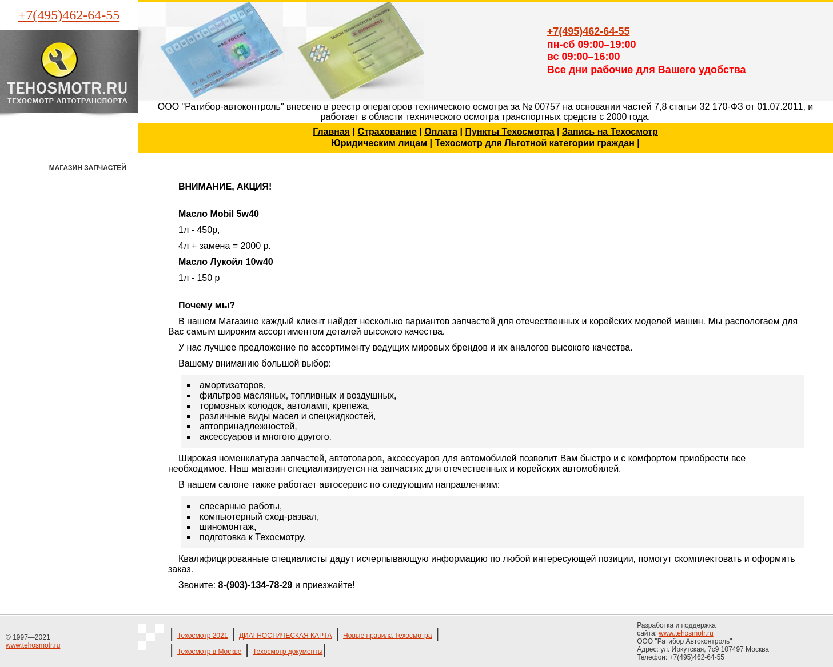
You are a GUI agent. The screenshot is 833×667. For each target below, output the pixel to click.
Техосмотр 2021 (202, 636)
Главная (331, 131)
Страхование (387, 131)
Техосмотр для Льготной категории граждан (534, 143)
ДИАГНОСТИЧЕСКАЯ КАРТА (285, 636)
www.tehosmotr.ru (33, 645)
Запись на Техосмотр (610, 131)
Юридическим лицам (379, 143)
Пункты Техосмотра (510, 131)
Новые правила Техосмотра (387, 636)
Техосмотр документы (287, 652)
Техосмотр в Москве (209, 652)
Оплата (440, 131)
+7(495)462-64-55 (69, 14)
